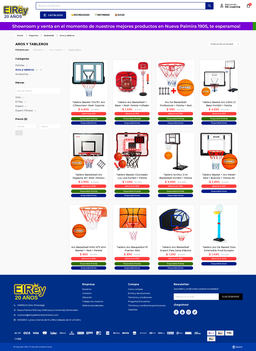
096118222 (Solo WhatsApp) (31, 305)
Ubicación (87, 297)
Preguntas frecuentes (139, 301)
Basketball (38, 50)
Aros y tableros (56, 50)
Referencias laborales (92, 305)
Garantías (132, 309)
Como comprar (135, 289)
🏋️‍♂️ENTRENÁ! (102, 14)
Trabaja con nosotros (92, 301)
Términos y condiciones (140, 297)
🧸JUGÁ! (120, 14)
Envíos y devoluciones (139, 293)
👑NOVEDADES (80, 14)
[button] (209, 5)
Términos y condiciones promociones (147, 305)
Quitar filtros (74, 49)
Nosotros (86, 289)
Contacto (87, 293)
